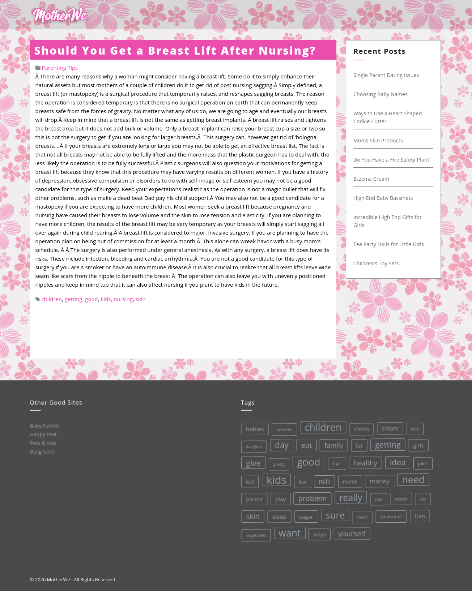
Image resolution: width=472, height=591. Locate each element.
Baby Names (44, 425)
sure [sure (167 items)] (334, 513)
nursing (123, 299)
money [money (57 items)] (378, 479)
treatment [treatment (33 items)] (391, 514)
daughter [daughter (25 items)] (252, 446)
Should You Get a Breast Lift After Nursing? (175, 50)
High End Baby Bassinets (385, 197)
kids (106, 299)
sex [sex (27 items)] (422, 496)
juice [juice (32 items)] (422, 460)
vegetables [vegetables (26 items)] (256, 535)
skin (141, 299)
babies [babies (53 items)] (253, 428)
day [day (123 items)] (280, 444)
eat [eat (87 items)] (304, 444)
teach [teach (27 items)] (362, 515)
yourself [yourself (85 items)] (351, 532)
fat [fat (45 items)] (357, 443)
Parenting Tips (60, 67)
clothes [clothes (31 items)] (359, 427)
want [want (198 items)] (289, 532)
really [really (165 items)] (349, 495)
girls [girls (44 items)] (417, 442)
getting (73, 299)
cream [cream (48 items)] (388, 426)
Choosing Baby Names (382, 94)
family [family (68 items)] (332, 443)
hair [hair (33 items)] (335, 462)
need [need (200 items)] (412, 477)
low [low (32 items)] (301, 480)
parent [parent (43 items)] (253, 499)
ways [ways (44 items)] (319, 533)
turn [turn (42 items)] (419, 513)
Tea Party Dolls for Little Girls (390, 244)
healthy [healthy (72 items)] (364, 461)
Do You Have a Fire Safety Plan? (393, 159)
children (51, 299)
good (91, 299)
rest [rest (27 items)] (378, 497)
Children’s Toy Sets (378, 263)
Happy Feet (42, 433)
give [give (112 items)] (252, 462)
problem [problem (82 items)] (311, 497)
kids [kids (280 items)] (275, 479)
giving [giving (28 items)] (278, 463)
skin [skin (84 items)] (252, 516)
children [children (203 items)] (321, 425)
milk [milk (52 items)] (323, 480)
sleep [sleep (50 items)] (279, 516)
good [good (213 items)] (307, 460)
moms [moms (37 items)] (348, 480)
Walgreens (42, 451)
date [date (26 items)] (413, 426)
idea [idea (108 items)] (396, 459)
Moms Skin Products (380, 140)
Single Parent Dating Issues (388, 75)
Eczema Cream (373, 178)
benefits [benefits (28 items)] (282, 429)
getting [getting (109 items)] (386, 442)
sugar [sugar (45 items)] (305, 515)
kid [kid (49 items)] (249, 481)
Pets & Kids (42, 442)
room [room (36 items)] (400, 496)
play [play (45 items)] (279, 498)
